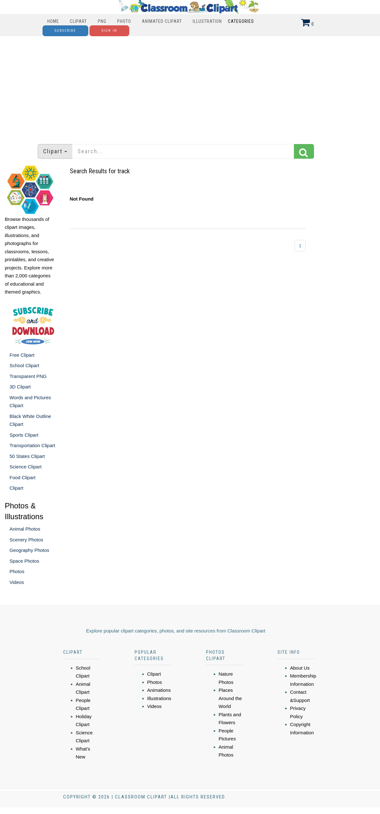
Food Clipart (23, 477)
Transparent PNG (28, 376)
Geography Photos (29, 550)
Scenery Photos (26, 539)
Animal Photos (25, 529)
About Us (300, 668)
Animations (159, 690)
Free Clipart (22, 355)
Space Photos (24, 561)
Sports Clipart (24, 435)
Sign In (109, 31)
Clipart (78, 21)
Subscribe (65, 31)
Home (53, 21)
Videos (17, 582)
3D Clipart (20, 386)
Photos (17, 571)
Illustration (207, 21)
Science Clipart (26, 466)
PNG (102, 21)
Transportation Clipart (32, 445)
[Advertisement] (190, 87)
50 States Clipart (27, 456)
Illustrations (159, 698)
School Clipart (24, 365)
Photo (124, 21)
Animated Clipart (162, 21)
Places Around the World (230, 698)
